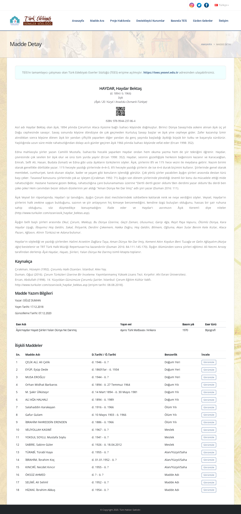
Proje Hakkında (120, 21)
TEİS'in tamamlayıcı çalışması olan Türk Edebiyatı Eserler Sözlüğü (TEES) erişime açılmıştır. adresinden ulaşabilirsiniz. (118, 72)
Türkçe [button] (222, 5)
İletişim (223, 21)
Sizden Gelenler (203, 21)
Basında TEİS (179, 21)
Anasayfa (78, 21)
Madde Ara (97, 21)
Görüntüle (208, 362)
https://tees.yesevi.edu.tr (160, 72)
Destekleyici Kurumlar (150, 21)
